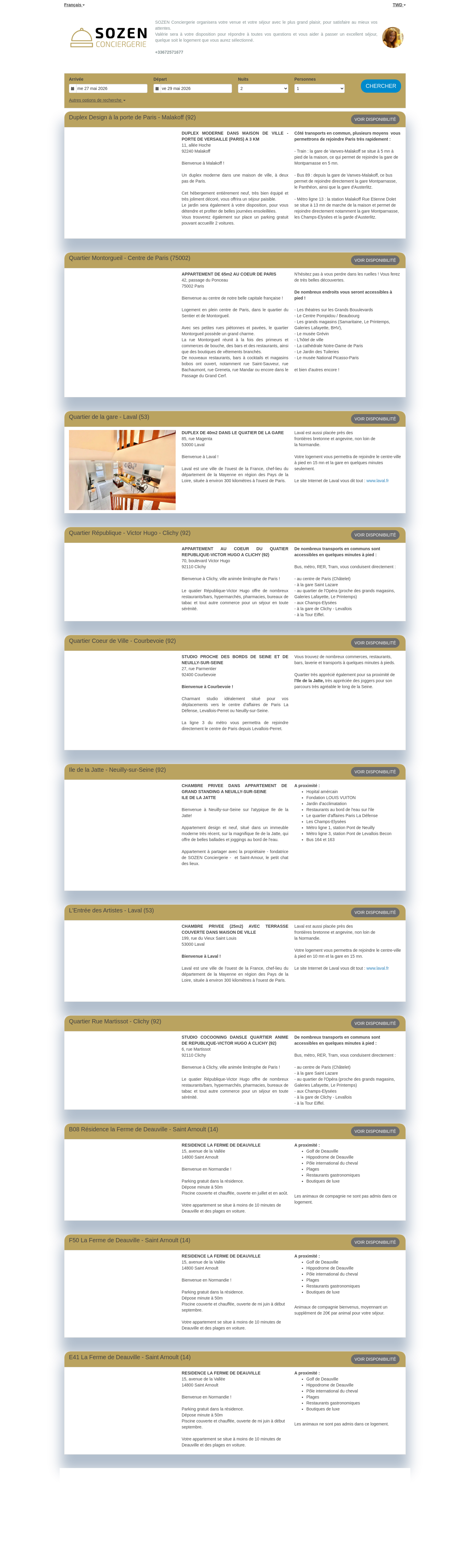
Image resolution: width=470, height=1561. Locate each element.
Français (74, 4)
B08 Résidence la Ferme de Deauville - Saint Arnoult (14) (143, 1129)
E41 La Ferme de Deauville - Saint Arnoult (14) (130, 1357)
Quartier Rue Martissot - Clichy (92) (115, 1021)
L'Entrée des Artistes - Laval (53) (111, 910)
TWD (399, 4)
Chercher (381, 86)
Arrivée (76, 79)
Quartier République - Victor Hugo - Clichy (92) (130, 533)
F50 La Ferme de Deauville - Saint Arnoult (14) (129, 1240)
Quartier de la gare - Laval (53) (109, 416)
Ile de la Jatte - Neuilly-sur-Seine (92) (117, 769)
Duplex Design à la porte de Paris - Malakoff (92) (132, 117)
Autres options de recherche (97, 100)
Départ (160, 79)
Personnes (305, 79)
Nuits (243, 79)
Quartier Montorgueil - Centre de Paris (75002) (129, 258)
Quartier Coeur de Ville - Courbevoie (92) (122, 640)
